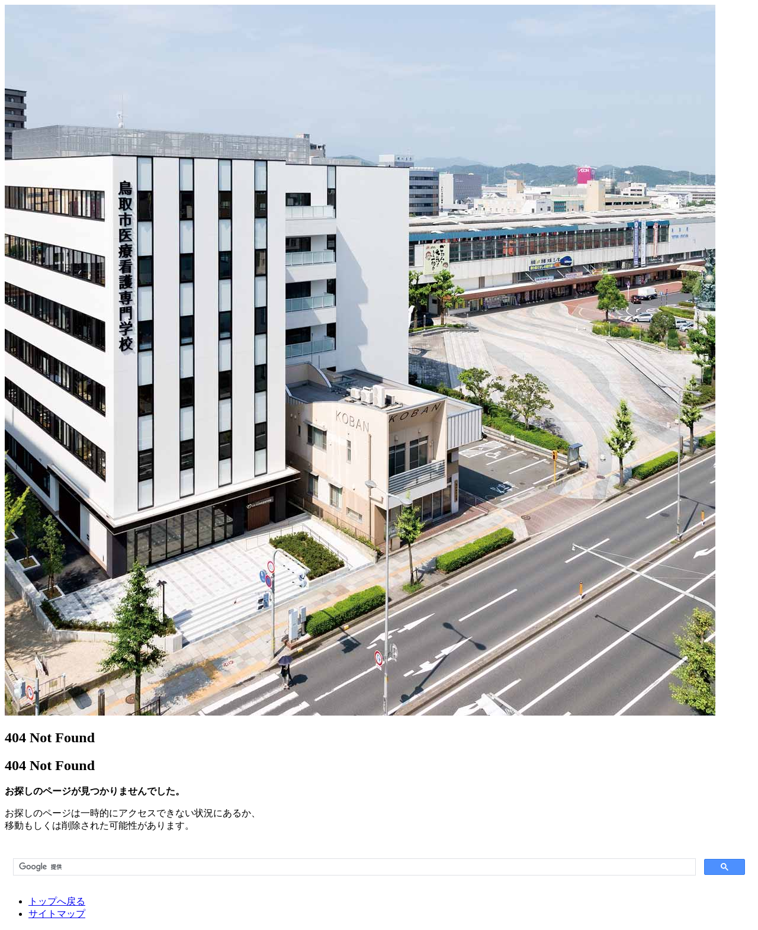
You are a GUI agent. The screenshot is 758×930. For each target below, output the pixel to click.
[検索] (353, 867)
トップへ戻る (56, 901)
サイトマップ (56, 914)
